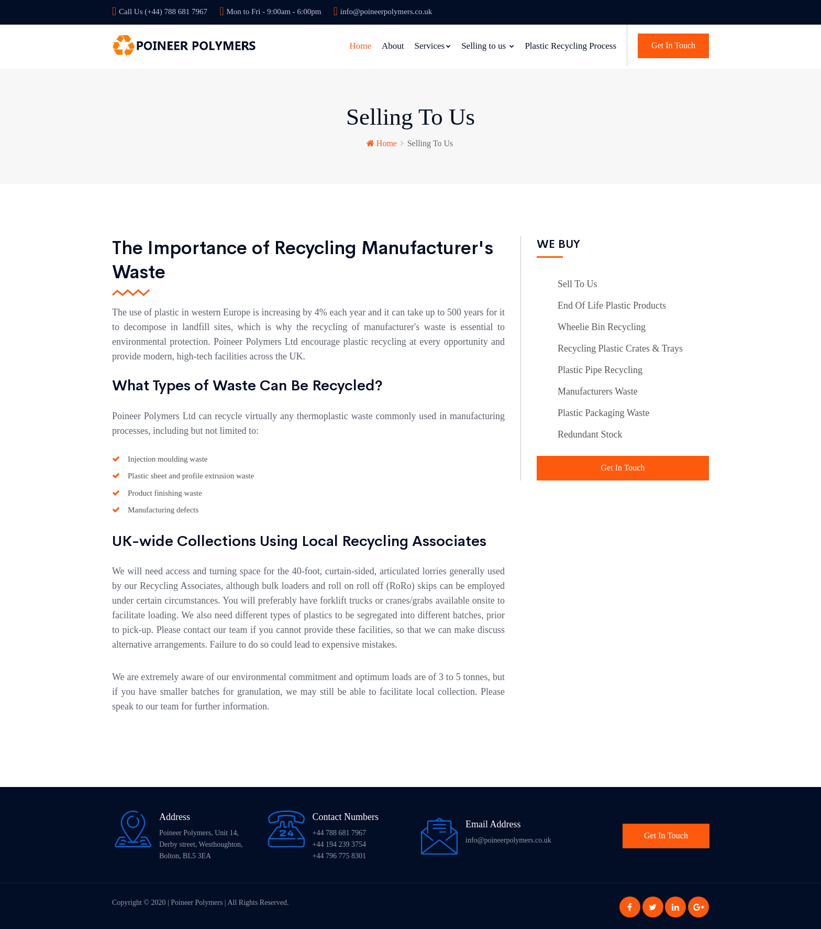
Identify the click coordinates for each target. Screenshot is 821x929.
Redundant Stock (590, 433)
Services (433, 46)
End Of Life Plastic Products (612, 304)
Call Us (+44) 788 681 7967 (159, 11)
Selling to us (487, 46)
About (393, 46)
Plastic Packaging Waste (603, 411)
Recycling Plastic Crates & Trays (620, 347)
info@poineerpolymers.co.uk (383, 11)
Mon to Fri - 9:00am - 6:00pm (270, 11)
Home (360, 46)
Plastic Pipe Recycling (600, 368)
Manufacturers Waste (598, 390)
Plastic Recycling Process (570, 46)
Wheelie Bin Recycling (602, 325)
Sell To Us (577, 282)
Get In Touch (673, 45)
